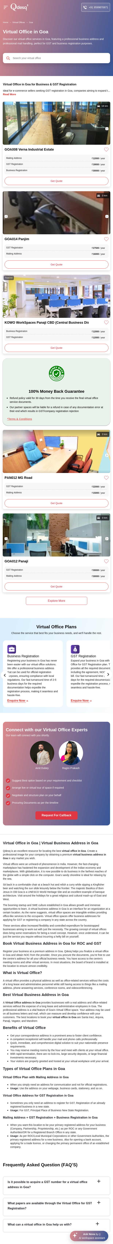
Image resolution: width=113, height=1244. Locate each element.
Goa (31, 22)
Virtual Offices (18, 22)
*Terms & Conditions (19, 419)
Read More (9, 94)
